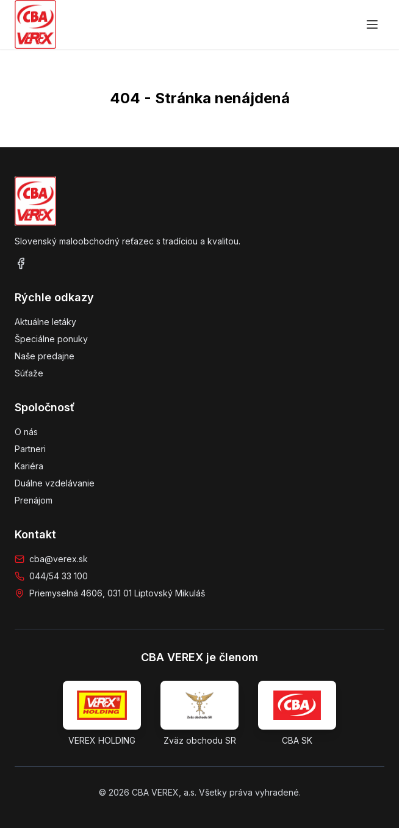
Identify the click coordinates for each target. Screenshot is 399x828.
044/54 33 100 (58, 576)
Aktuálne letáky (45, 322)
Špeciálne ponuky (51, 339)
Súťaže (29, 373)
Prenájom (33, 500)
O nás (26, 432)
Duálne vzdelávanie (55, 483)
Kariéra (29, 466)
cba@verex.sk (58, 559)
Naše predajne (44, 356)
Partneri (30, 449)
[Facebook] (21, 263)
